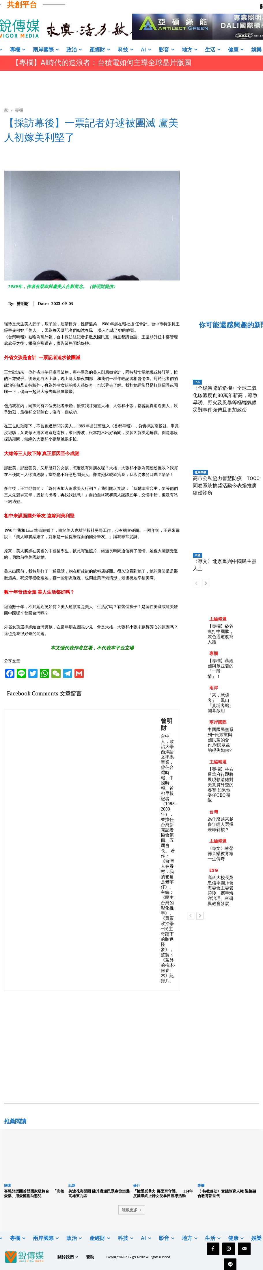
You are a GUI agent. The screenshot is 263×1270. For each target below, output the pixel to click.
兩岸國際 (218, 722)
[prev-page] (196, 583)
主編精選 (218, 619)
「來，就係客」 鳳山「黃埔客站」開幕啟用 (221, 703)
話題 (71, 1185)
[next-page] (205, 583)
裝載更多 (132, 1209)
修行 (136, 1185)
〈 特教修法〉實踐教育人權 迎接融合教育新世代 (226, 1193)
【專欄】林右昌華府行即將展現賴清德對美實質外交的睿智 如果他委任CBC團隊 (221, 784)
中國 (197, 555)
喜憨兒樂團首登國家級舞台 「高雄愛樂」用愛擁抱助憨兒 (34, 1193)
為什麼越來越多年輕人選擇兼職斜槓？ (221, 824)
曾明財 (23, 303)
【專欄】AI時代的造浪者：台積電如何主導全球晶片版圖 (101, 62)
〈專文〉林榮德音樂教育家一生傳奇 (221, 853)
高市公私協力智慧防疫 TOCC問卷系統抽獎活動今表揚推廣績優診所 (226, 485)
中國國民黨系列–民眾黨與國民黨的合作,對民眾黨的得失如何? (221, 739)
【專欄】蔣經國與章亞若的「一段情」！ (221, 668)
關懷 (7, 1185)
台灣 (213, 812)
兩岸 (213, 688)
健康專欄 (200, 472)
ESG (197, 382)
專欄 (19, 110)
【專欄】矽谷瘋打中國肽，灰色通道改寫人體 (221, 634)
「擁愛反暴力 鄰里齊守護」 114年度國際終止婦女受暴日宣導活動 (163, 1193)
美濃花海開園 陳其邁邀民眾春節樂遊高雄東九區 (99, 1193)
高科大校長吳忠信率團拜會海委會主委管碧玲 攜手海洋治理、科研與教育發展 (221, 890)
